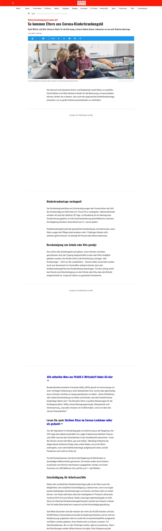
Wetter (56, 8)
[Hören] (38, 38)
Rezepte (75, 8)
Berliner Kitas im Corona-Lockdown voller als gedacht (79, 349)
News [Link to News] (33, 13)
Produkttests (142, 8)
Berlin (18, 8)
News (27, 8)
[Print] (43, 38)
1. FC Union (94, 8)
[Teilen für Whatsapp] (69, 38)
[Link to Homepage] (29, 13)
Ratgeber (66, 8)
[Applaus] (32, 38)
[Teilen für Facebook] (59, 38)
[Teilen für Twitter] (64, 38)
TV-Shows (47, 8)
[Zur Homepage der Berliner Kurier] (81, 3)
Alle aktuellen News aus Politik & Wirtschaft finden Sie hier (79, 304)
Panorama (123, 8)
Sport (114, 8)
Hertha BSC (104, 8)
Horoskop (84, 8)
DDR (132, 8)
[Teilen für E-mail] (75, 38)
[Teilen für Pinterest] (80, 38)
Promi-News (37, 8)
